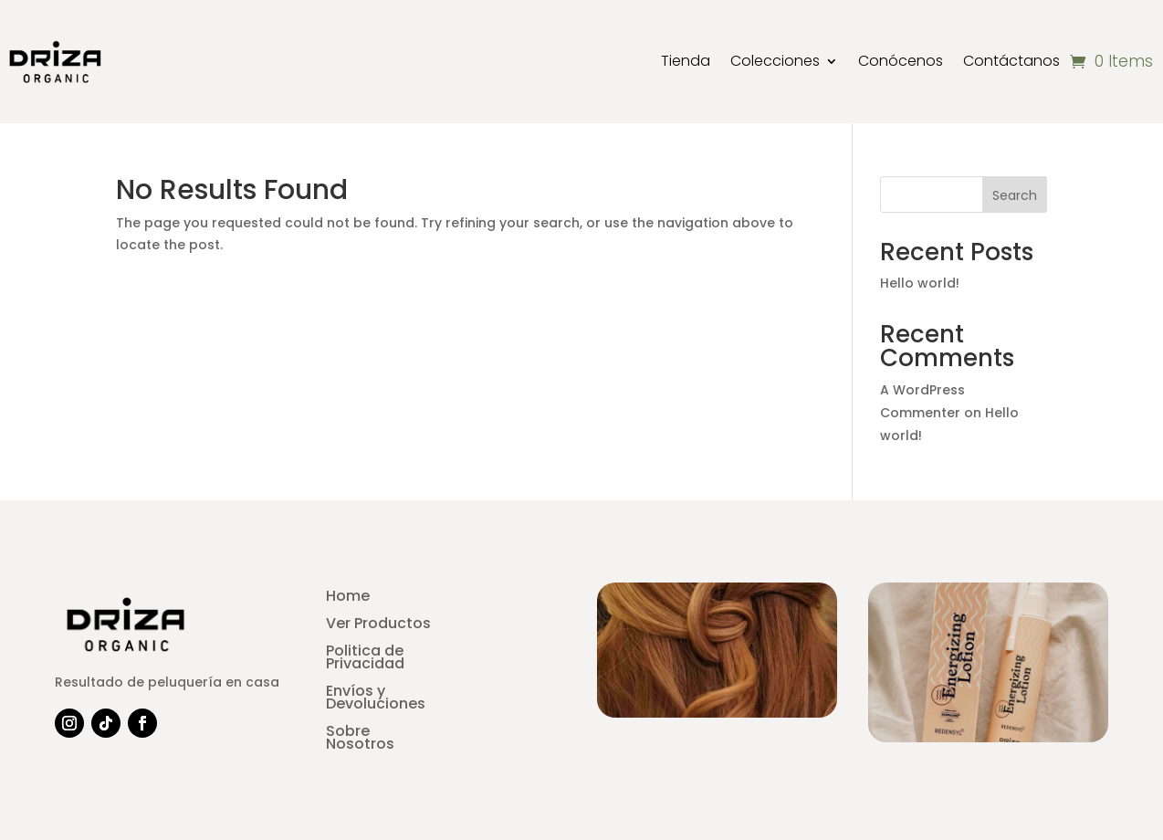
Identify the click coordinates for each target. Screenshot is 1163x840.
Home (348, 598)
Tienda (685, 60)
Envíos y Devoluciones (375, 699)
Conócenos (900, 60)
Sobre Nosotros (360, 739)
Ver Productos (378, 625)
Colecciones (775, 60)
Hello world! (919, 283)
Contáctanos (1011, 60)
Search (1014, 195)
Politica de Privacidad (365, 659)
